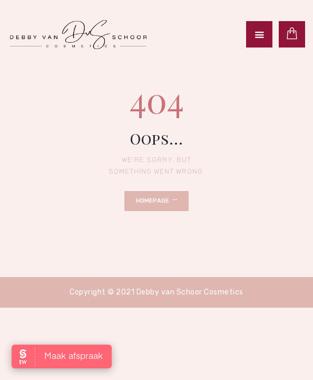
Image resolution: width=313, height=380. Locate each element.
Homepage (152, 200)
